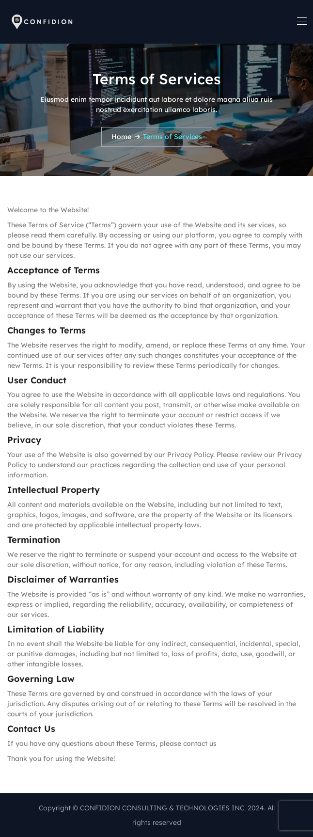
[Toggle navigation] (301, 20)
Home (121, 136)
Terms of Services (172, 136)
